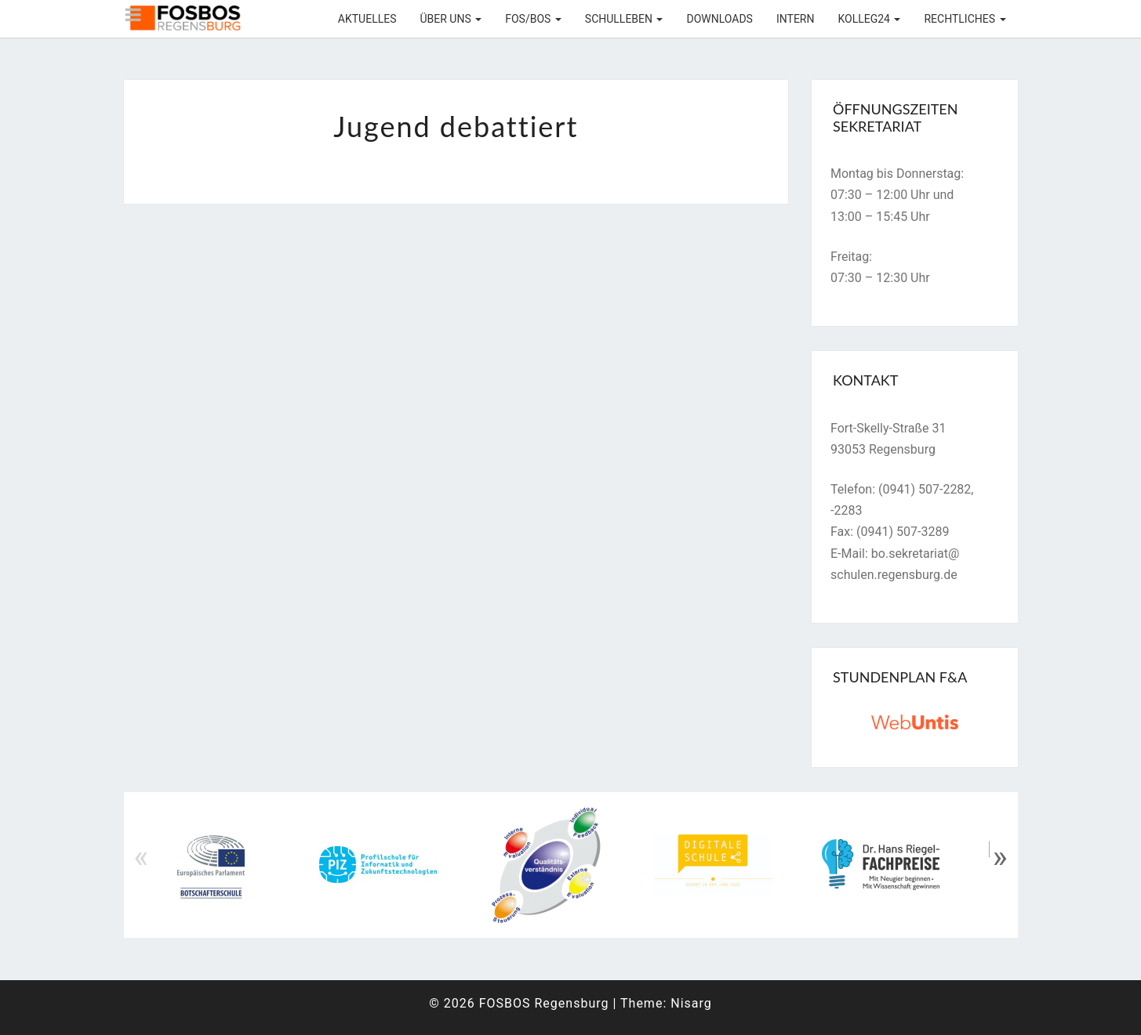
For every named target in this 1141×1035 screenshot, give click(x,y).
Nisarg (691, 1003)
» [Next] (1000, 857)
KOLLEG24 (869, 19)
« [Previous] (141, 857)
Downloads (719, 19)
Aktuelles (367, 19)
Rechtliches (964, 19)
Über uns (450, 19)
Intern (795, 19)
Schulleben (624, 19)
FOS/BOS (533, 19)
